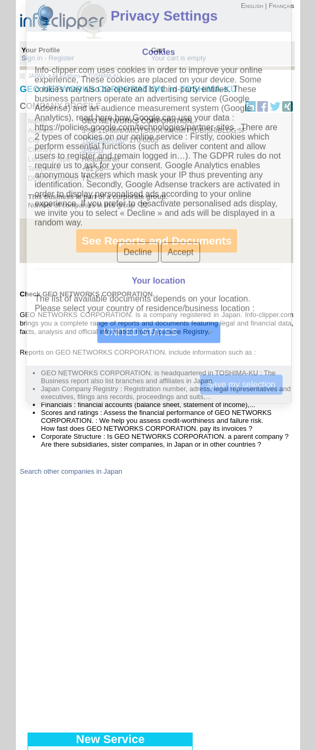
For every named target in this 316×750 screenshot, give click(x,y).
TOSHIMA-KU (104, 76)
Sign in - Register (47, 58)
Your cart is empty (178, 58)
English (252, 6)
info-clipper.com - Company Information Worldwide (72, 19)
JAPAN (36, 76)
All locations (66, 76)
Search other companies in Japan (71, 471)
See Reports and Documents (156, 240)
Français (281, 6)
